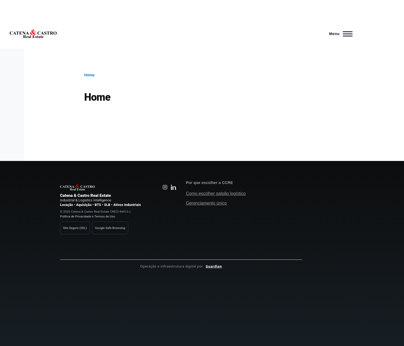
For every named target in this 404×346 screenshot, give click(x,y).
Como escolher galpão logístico (216, 193)
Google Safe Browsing (110, 228)
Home (89, 75)
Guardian (213, 266)
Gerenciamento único (206, 203)
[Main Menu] (339, 34)
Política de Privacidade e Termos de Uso (87, 216)
